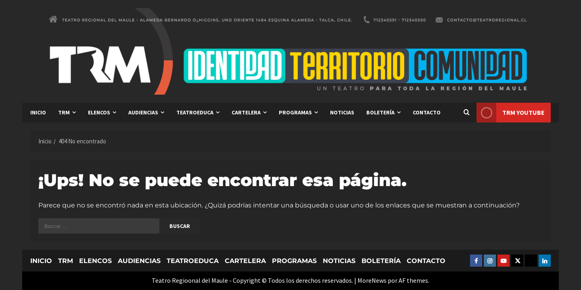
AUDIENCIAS (143, 112)
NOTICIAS (342, 112)
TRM (64, 112)
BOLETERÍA (380, 112)
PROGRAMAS (295, 112)
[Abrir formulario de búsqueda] (466, 112)
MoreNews (372, 280)
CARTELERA (246, 112)
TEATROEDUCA (194, 112)
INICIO (38, 112)
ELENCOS (99, 112)
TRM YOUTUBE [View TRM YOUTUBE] (511, 112)
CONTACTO (427, 112)
